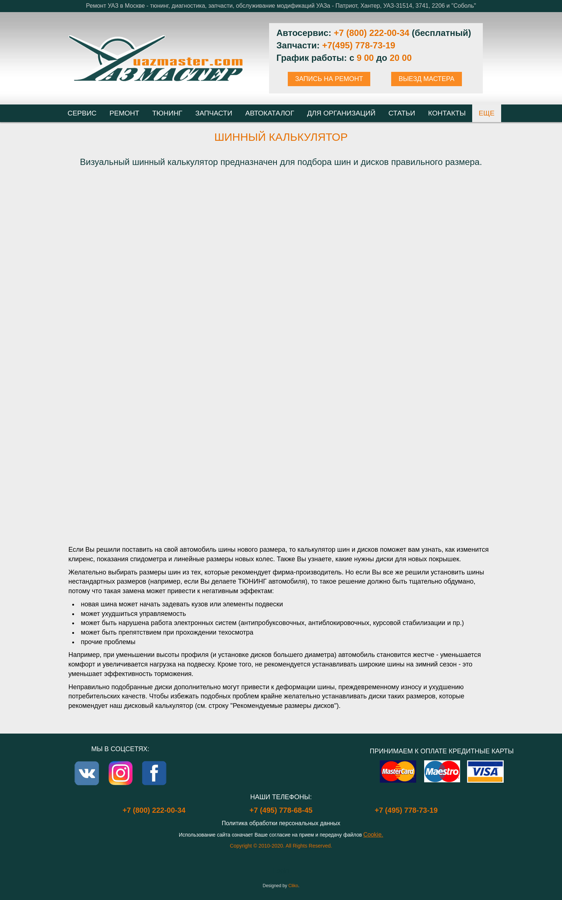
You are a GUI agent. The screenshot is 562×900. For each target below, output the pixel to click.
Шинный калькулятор (281, 137)
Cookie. (373, 834)
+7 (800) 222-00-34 (371, 33)
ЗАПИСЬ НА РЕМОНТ (329, 78)
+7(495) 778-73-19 (358, 45)
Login (281, 870)
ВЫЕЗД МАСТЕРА (426, 78)
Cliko (293, 885)
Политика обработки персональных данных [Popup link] (281, 823)
